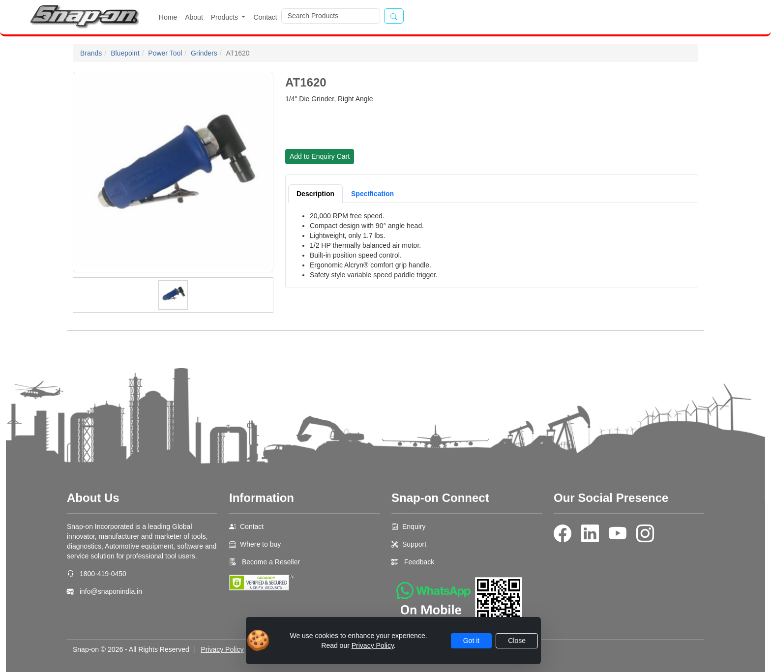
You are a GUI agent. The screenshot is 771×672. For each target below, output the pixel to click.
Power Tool (165, 53)
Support (414, 544)
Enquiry (413, 526)
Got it (471, 640)
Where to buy (260, 544)
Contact (265, 17)
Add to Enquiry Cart (320, 156)
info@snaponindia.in (111, 591)
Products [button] (225, 17)
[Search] (330, 16)
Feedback (419, 562)
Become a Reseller (270, 562)
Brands (91, 53)
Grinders (204, 53)
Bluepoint (125, 53)
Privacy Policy (222, 649)
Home (168, 17)
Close (517, 640)
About (194, 17)
